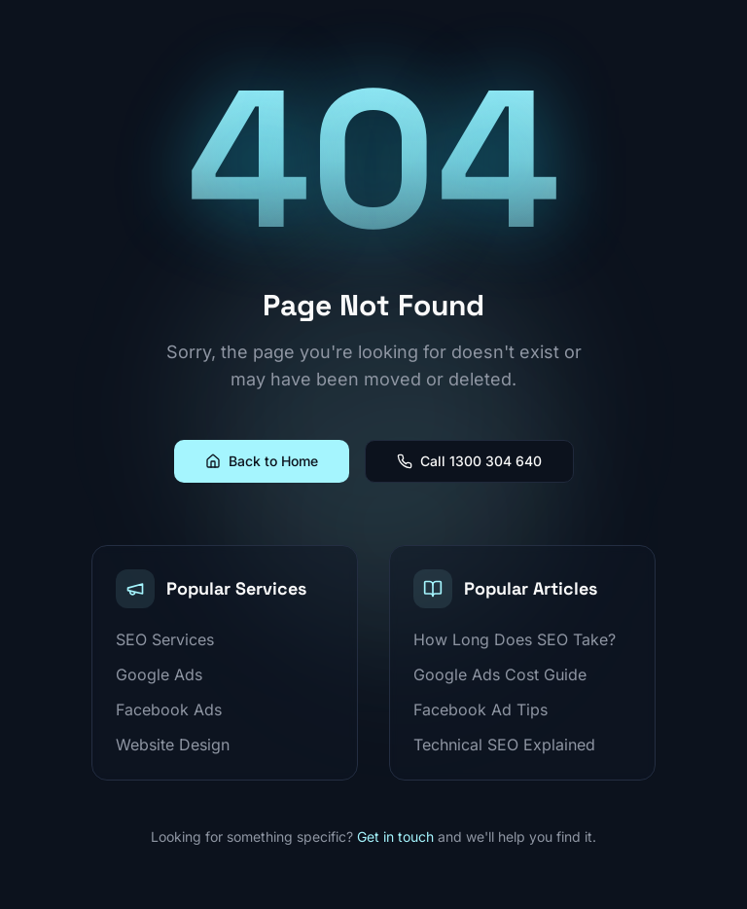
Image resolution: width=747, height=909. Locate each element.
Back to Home (261, 461)
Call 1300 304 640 (469, 461)
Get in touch (395, 836)
